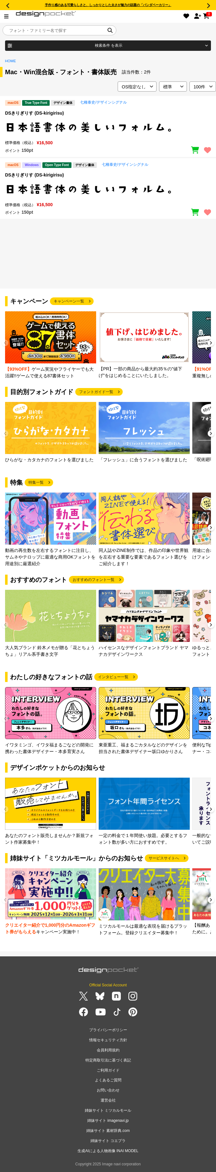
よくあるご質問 (108, 1080)
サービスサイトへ (164, 858)
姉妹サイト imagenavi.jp (108, 1120)
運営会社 (108, 1100)
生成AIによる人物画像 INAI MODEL (107, 1151)
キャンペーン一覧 (69, 301)
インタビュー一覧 (113, 677)
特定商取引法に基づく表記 (108, 1060)
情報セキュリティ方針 (108, 1040)
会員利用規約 (108, 1050)
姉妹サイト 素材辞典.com (108, 1130)
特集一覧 (36, 482)
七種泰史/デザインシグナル (103, 102)
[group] (50, 345)
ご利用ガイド (108, 1070)
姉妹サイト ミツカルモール (108, 1110)
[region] (108, 127)
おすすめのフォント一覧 (93, 579)
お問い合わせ (108, 1090)
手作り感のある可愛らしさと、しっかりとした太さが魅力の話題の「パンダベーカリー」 (108, 5)
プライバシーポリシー (108, 1030)
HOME (10, 61)
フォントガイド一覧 (96, 392)
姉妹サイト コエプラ (108, 1141)
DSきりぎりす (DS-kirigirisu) (34, 113)
